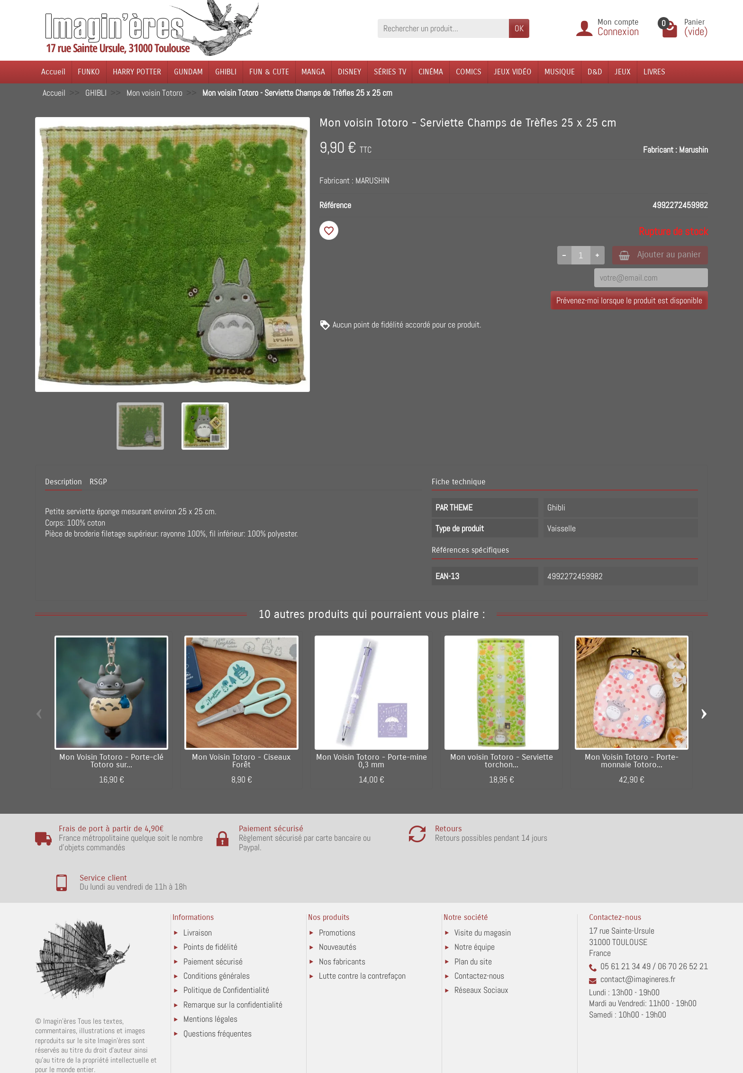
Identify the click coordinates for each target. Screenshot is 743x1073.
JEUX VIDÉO (513, 71)
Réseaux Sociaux (481, 951)
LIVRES (654, 71)
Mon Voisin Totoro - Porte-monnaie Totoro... (632, 761)
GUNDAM (188, 71)
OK (519, 28)
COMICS (468, 71)
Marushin (693, 149)
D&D (595, 71)
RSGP (98, 482)
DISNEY (349, 71)
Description (63, 482)
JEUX (623, 71)
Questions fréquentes (217, 994)
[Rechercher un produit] (443, 28)
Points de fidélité (210, 907)
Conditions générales (216, 936)
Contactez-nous (479, 936)
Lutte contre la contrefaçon (362, 936)
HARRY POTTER (137, 71)
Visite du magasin (482, 893)
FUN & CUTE (269, 71)
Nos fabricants (342, 922)
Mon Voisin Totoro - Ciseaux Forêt (241, 761)
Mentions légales (210, 979)
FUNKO (89, 71)
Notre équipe (474, 907)
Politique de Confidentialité (226, 951)
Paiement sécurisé (213, 922)
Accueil (53, 71)
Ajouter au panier (657, 255)
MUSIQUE (559, 71)
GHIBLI (225, 71)
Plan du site (473, 922)
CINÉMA (430, 71)
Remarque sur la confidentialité (232, 965)
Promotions (337, 893)
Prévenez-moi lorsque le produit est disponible (629, 300)
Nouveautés (337, 907)
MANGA (313, 71)
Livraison (197, 893)
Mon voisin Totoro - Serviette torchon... (501, 761)
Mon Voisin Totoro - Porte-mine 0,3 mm (371, 761)
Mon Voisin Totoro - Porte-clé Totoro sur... (111, 761)
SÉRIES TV (390, 71)
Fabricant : (660, 149)
